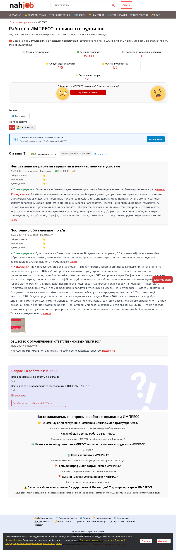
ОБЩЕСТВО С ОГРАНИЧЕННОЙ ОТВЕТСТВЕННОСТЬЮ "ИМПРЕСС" (56, 341)
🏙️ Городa (85, 518)
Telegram (38, 524)
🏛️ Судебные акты (43, 521)
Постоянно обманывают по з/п (38, 230)
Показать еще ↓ (19, 394)
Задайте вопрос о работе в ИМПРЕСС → (32, 403)
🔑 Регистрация (63, 521)
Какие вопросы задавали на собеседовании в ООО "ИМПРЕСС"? (50, 386)
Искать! (126, 4)
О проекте (79, 521)
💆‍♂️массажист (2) (26, 127)
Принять (146, 541)
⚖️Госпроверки (121, 518)
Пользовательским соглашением (96, 540)
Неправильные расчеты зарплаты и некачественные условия (65, 166)
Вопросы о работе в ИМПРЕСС (34, 371)
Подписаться (155, 139)
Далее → (160, 189)
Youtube (131, 521)
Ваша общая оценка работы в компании (35, 377)
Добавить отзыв (88, 92)
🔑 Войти (156, 15)
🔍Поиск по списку (60, 15)
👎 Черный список (102, 518)
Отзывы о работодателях (91, 531)
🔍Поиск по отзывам (66, 518)
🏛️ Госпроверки (139, 15)
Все (12, 127)
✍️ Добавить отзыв (35, 15)
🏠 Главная (15, 15)
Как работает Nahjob (97, 521)
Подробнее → (110, 350)
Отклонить (163, 541)
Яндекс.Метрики (13, 540)
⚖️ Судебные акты (117, 15)
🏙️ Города (79, 15)
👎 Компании (96, 15)
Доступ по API (117, 521)
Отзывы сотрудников (22, 22)
